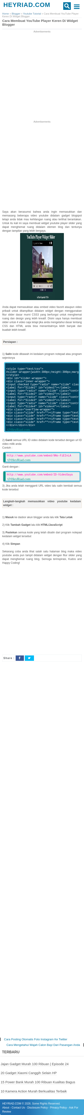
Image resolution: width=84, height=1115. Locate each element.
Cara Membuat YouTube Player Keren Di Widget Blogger (40, 22)
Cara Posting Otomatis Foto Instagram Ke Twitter (35, 1039)
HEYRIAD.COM (26, 4)
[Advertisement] (42, 76)
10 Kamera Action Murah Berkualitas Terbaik (34, 1091)
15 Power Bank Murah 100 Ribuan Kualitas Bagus (38, 1082)
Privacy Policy (58, 1107)
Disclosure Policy (37, 1107)
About (5, 1107)
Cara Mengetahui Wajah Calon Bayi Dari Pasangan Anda (43, 1045)
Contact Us (18, 1107)
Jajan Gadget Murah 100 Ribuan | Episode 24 (35, 1064)
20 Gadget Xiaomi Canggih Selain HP (29, 1073)
